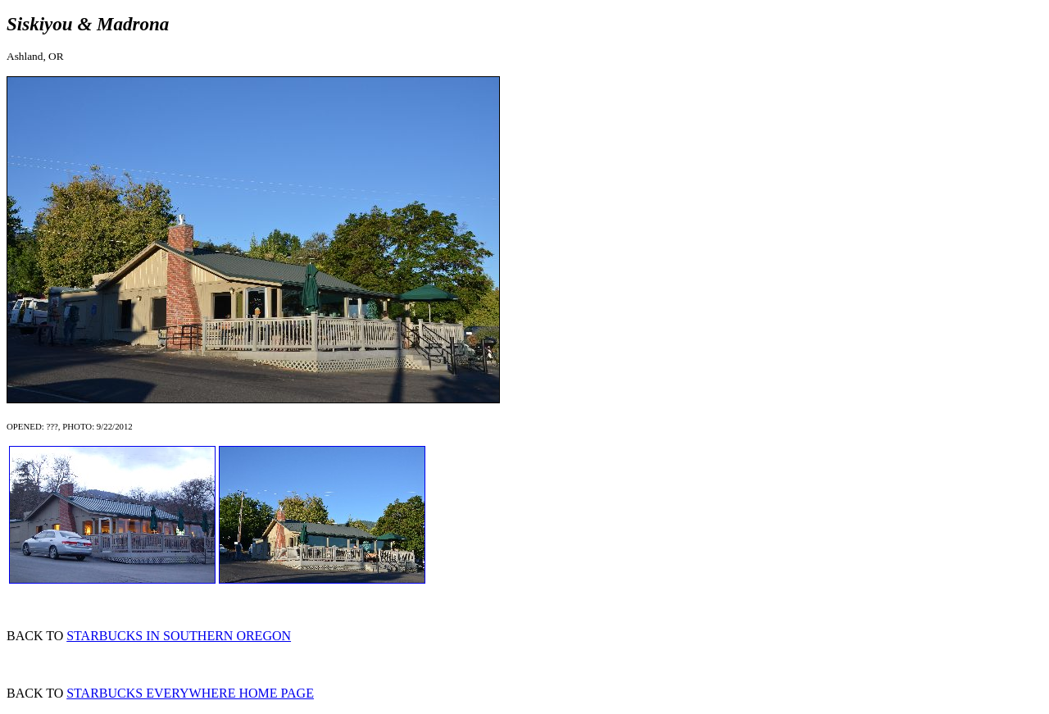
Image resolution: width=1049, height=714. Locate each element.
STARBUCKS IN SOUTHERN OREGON (178, 636)
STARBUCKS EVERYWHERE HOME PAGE (190, 693)
